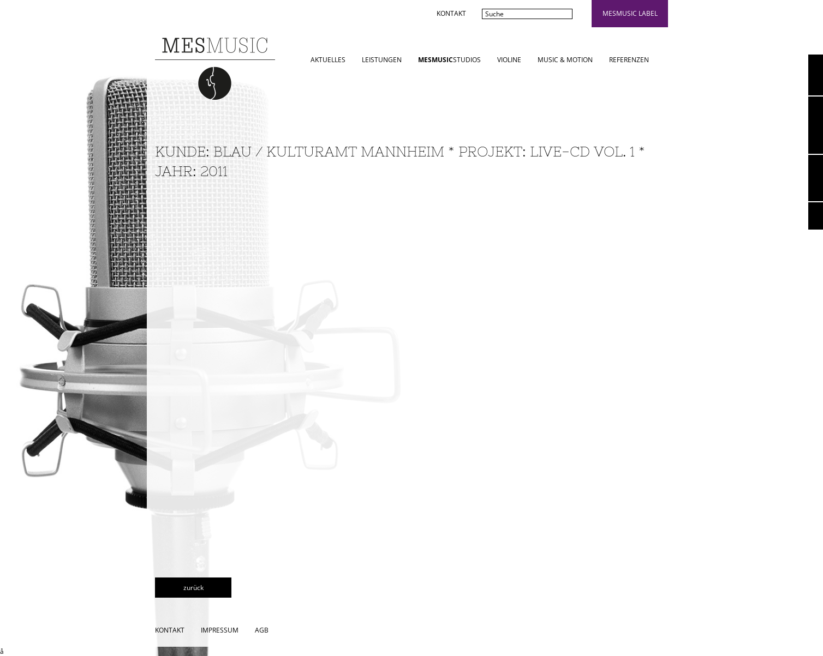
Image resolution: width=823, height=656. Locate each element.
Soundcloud (815, 125)
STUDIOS (449, 59)
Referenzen (629, 59)
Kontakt (451, 13)
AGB (262, 630)
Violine (509, 59)
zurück (193, 587)
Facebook (815, 178)
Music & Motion (565, 59)
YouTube (815, 75)
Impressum (219, 630)
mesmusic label (630, 13)
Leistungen (382, 59)
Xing (815, 216)
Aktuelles (328, 59)
